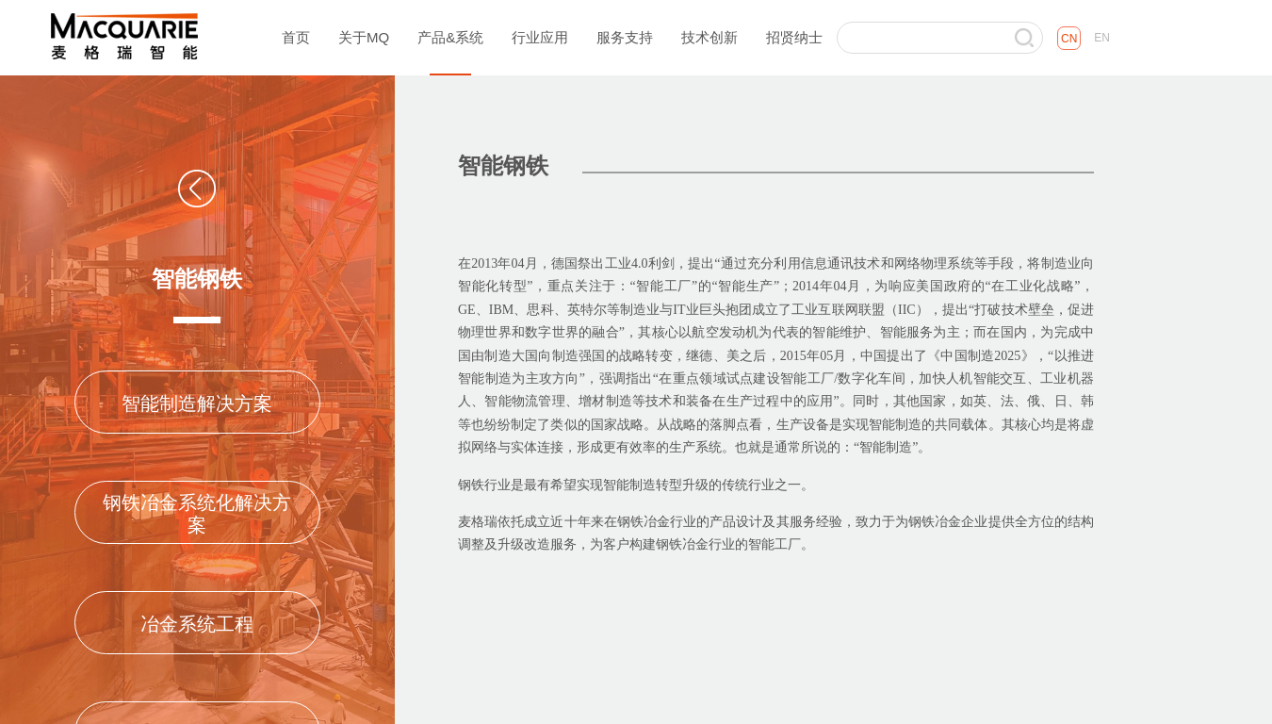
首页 (296, 37)
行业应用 (540, 37)
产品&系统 (450, 37)
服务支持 (624, 37)
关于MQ (363, 37)
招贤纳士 (794, 37)
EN (1102, 37)
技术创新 (709, 37)
